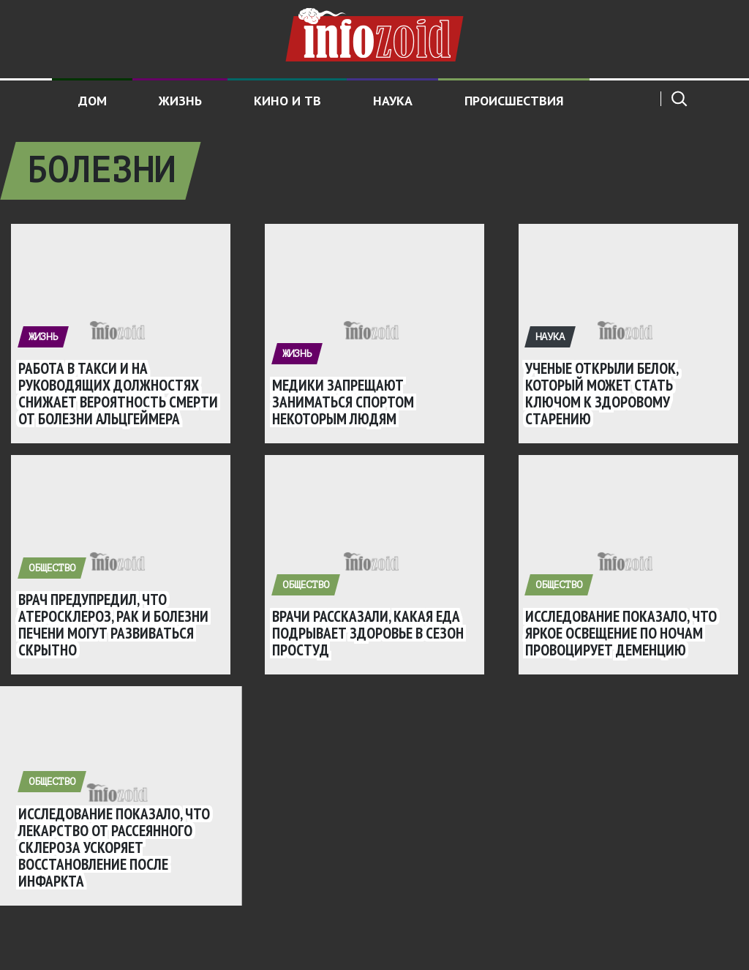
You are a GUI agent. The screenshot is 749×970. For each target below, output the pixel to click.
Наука (393, 100)
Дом (92, 100)
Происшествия (514, 100)
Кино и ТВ (287, 100)
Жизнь (180, 100)
